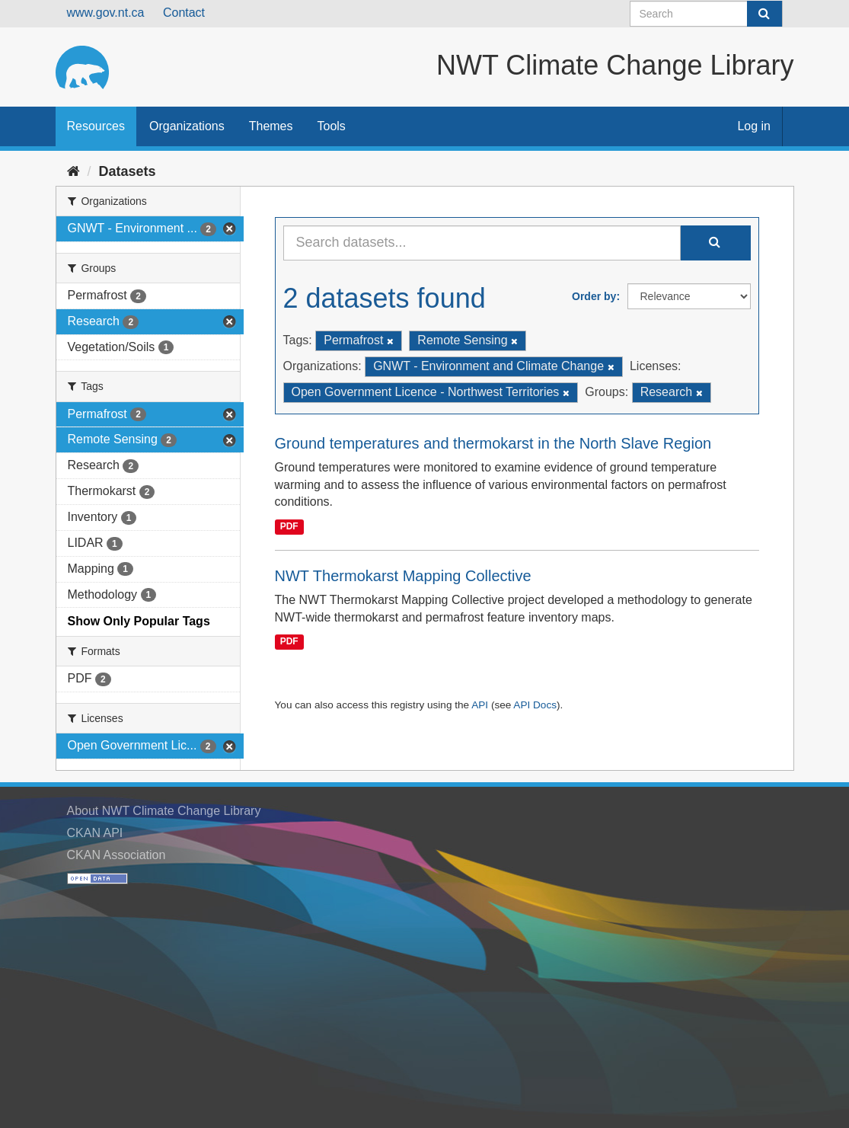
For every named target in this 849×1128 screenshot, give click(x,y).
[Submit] (764, 14)
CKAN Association (116, 854)
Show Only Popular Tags (139, 621)
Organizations (187, 126)
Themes (271, 126)
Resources (96, 126)
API (479, 705)
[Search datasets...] (482, 242)
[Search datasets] (706, 14)
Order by (594, 296)
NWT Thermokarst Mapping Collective (403, 575)
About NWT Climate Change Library (164, 810)
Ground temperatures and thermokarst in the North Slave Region (493, 443)
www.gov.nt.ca (106, 12)
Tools (332, 126)
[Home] (73, 171)
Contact (184, 12)
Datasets (127, 171)
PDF (289, 526)
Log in (754, 126)
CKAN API (95, 832)
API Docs (535, 705)
